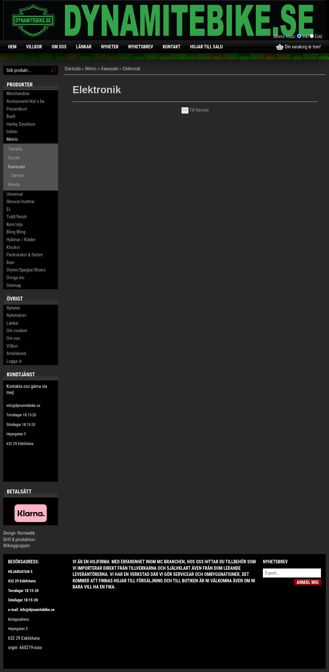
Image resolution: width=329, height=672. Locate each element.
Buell (10, 116)
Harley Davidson (20, 124)
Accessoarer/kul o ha (25, 101)
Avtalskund (16, 353)
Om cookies (16, 330)
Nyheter (110, 46)
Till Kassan (195, 110)
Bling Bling (15, 231)
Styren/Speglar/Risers (25, 269)
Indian (11, 131)
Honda (14, 184)
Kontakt (172, 46)
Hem (12, 46)
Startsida (73, 68)
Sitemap (13, 285)
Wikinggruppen (16, 545)
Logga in (14, 361)
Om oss (59, 46)
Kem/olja (14, 224)
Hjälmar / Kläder (20, 239)
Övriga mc (15, 277)
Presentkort (16, 109)
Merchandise (17, 93)
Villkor (34, 46)
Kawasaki (16, 166)
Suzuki (14, 157)
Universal (14, 194)
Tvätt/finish (16, 216)
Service (17, 175)
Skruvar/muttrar (20, 201)
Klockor (13, 247)
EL (8, 209)
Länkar (84, 46)
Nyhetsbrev (140, 46)
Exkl (318, 36)
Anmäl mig (307, 582)
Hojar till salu (206, 46)
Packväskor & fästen (24, 254)
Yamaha (15, 149)
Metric (12, 139)
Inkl (305, 36)
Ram (10, 262)
